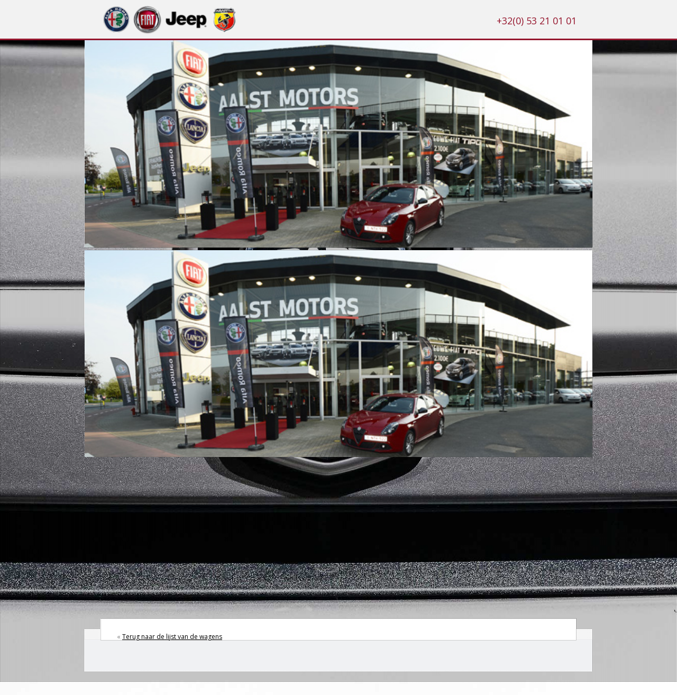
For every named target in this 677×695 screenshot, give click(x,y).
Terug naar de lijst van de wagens (172, 636)
